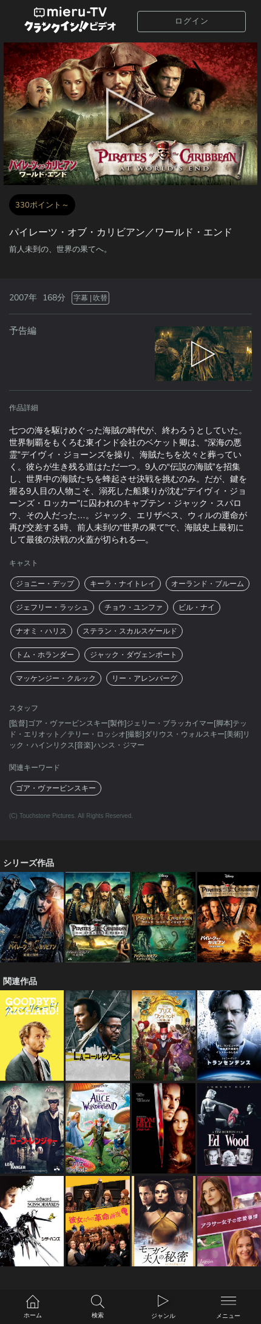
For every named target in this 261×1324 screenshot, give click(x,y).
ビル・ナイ (196, 607)
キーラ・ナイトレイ (122, 584)
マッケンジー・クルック (56, 678)
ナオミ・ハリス (41, 631)
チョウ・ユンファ (133, 607)
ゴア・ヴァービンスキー (56, 788)
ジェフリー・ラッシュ (52, 607)
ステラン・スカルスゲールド (130, 631)
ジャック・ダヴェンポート (133, 655)
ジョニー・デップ (45, 584)
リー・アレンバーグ (144, 678)
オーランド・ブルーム (207, 584)
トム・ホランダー (45, 655)
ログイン (192, 21)
